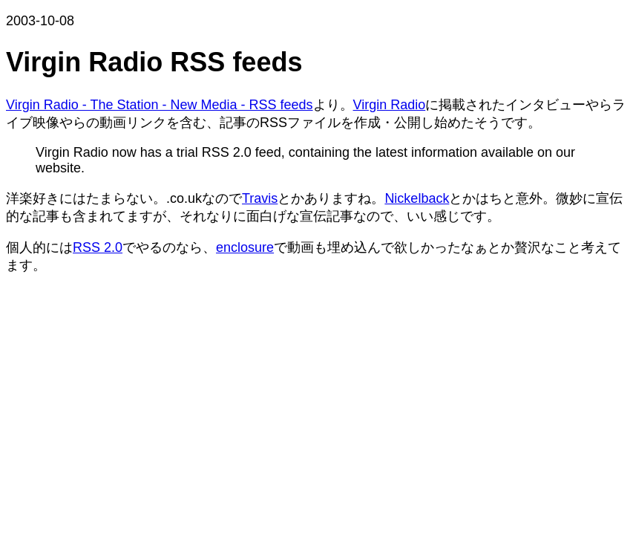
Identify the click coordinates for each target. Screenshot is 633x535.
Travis (260, 198)
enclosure (245, 247)
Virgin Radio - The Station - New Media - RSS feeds (159, 104)
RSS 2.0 (97, 247)
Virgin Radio (389, 104)
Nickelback (416, 198)
